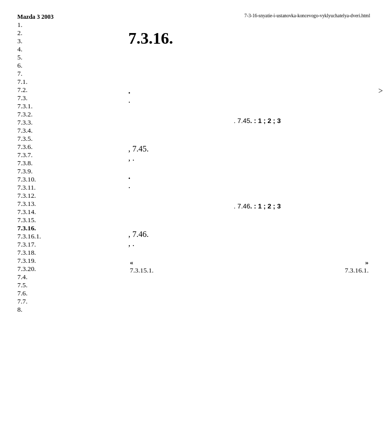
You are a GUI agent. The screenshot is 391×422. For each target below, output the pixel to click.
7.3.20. (26, 269)
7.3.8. (25, 163)
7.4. (22, 277)
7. (19, 73)
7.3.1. (25, 106)
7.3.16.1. (29, 236)
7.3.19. (26, 260)
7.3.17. (26, 244)
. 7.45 (242, 121)
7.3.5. (25, 138)
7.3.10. (26, 179)
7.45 (139, 148)
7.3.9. (25, 171)
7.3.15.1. (142, 270)
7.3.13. (26, 203)
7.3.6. (25, 146)
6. (19, 65)
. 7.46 (242, 206)
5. (19, 57)
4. (19, 49)
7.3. (22, 98)
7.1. (22, 81)
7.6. (22, 293)
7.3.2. (25, 114)
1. (19, 24)
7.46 (139, 234)
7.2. (22, 90)
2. (19, 33)
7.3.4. (25, 130)
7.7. (22, 301)
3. (19, 41)
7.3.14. (26, 212)
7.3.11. (26, 187)
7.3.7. (25, 155)
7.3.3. (25, 122)
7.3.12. (26, 195)
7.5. (22, 285)
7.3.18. (26, 252)
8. (19, 309)
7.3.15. (26, 220)
